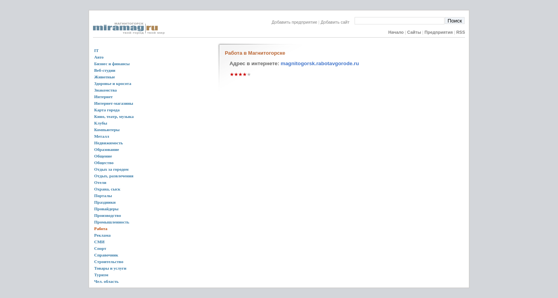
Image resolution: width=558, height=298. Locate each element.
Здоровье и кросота (112, 83)
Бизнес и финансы (112, 63)
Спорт (100, 248)
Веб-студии (104, 70)
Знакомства (105, 90)
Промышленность (111, 222)
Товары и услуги (110, 268)
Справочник (106, 255)
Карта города (107, 109)
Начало (396, 32)
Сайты (414, 32)
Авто (98, 57)
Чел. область (106, 281)
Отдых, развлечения (113, 175)
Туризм (101, 274)
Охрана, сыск (107, 189)
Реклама (102, 235)
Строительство (108, 261)
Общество (104, 162)
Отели (100, 182)
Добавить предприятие (294, 22)
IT (96, 50)
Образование (106, 149)
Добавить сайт (338, 22)
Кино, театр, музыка (114, 116)
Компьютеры (107, 129)
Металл (101, 136)
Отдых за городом (111, 169)
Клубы (100, 123)
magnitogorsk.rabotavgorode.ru (320, 63)
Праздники (104, 202)
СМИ (99, 241)
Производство (107, 215)
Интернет (103, 96)
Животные (104, 76)
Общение (103, 156)
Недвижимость (108, 142)
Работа (100, 228)
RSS (460, 32)
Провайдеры (106, 208)
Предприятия (439, 32)
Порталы (103, 195)
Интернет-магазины (113, 103)
